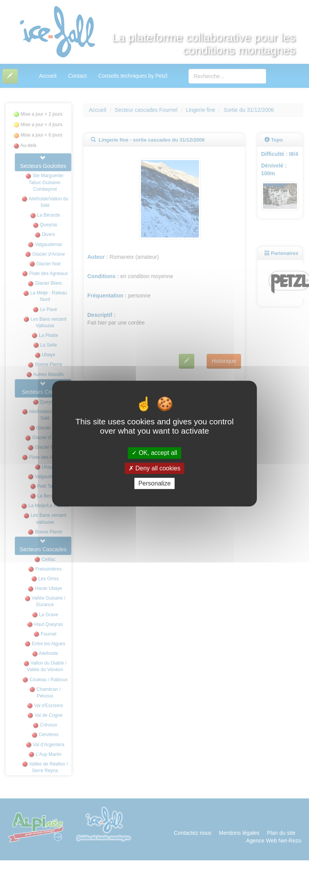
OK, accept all (154, 453)
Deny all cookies (154, 468)
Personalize (154, 483)
